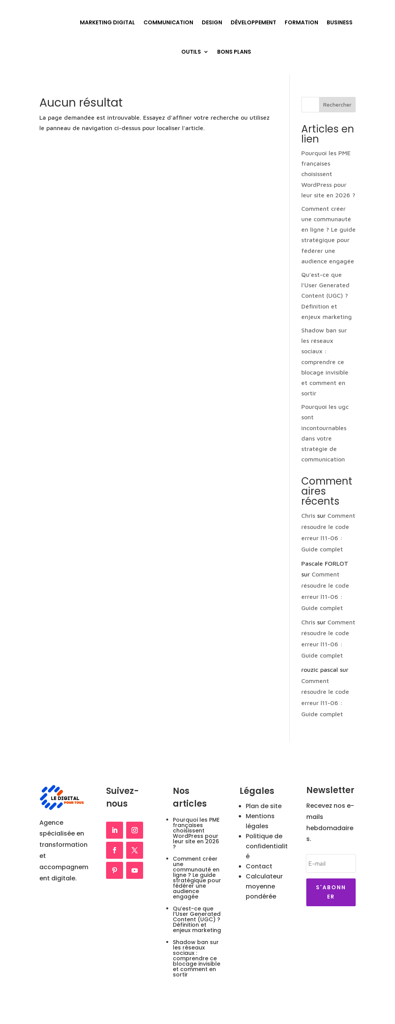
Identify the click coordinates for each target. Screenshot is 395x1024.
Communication (168, 22)
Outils (191, 52)
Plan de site (264, 806)
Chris (308, 515)
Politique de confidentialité (267, 846)
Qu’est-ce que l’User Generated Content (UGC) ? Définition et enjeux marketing (326, 295)
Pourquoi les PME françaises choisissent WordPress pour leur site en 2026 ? (328, 173)
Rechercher (337, 104)
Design (212, 22)
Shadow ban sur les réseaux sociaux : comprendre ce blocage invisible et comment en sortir (324, 362)
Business (340, 22)
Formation (301, 22)
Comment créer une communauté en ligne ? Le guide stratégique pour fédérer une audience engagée (197, 877)
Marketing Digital (107, 22)
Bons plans (234, 52)
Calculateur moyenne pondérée (264, 886)
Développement (253, 22)
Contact (259, 866)
